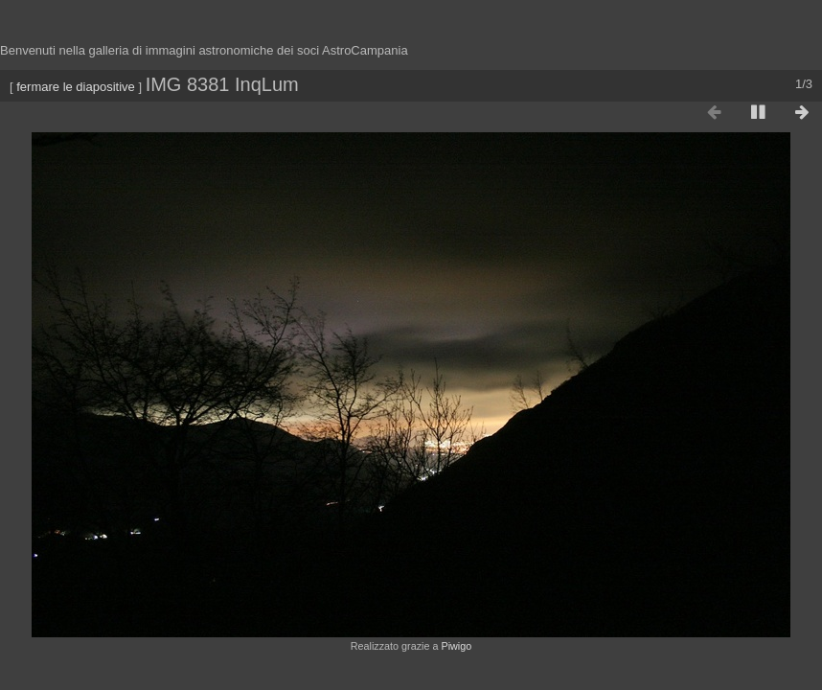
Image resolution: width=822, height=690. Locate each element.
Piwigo (456, 646)
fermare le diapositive (75, 87)
